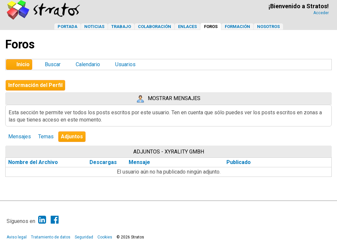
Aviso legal (17, 237)
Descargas (103, 162)
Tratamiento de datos (50, 237)
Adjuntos (72, 136)
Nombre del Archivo (36, 162)
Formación (237, 26)
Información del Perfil (35, 85)
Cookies (104, 237)
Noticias (94, 26)
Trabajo (121, 26)
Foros (211, 26)
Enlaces (187, 26)
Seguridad (84, 237)
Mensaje (139, 162)
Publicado (238, 162)
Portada (67, 26)
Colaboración (154, 26)
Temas (46, 136)
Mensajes (19, 136)
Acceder (321, 13)
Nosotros (268, 26)
